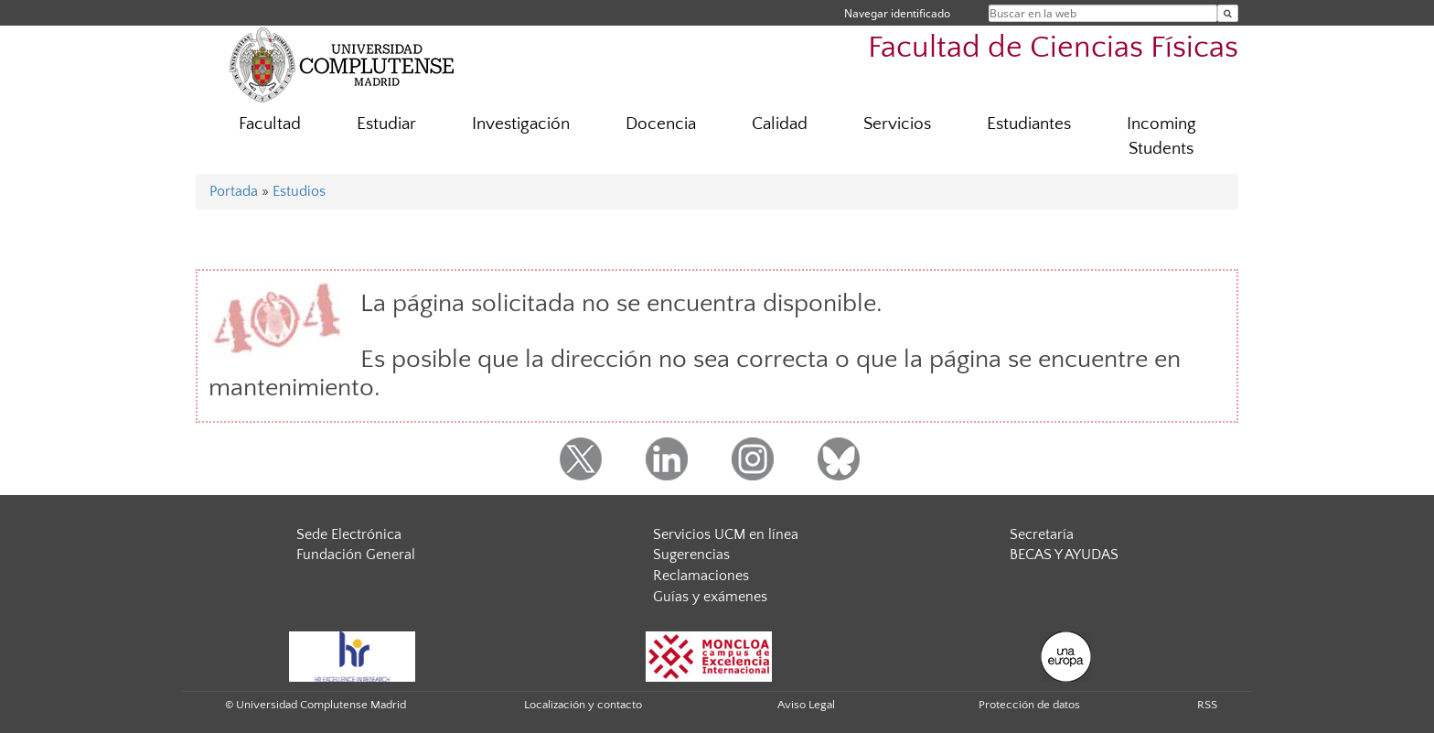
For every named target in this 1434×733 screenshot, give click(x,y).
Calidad (780, 124)
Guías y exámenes (710, 596)
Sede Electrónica (348, 534)
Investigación (521, 124)
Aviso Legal (806, 704)
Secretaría (1042, 534)
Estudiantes (1029, 124)
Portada (233, 191)
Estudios (299, 191)
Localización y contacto (583, 704)
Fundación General (355, 554)
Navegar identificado (897, 13)
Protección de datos (1029, 704)
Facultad (270, 124)
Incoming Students (1161, 136)
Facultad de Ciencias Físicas (1053, 48)
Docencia (661, 124)
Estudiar (386, 124)
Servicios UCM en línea (725, 534)
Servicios (897, 124)
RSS (1207, 704)
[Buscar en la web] (1227, 13)
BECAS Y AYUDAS (1064, 554)
